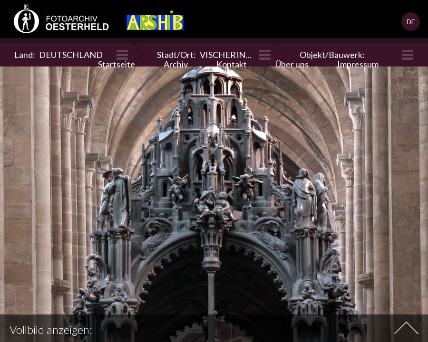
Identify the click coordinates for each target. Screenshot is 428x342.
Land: (58, 54)
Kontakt (231, 64)
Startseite (116, 64)
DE (411, 22)
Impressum (358, 64)
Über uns (292, 64)
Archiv (176, 64)
